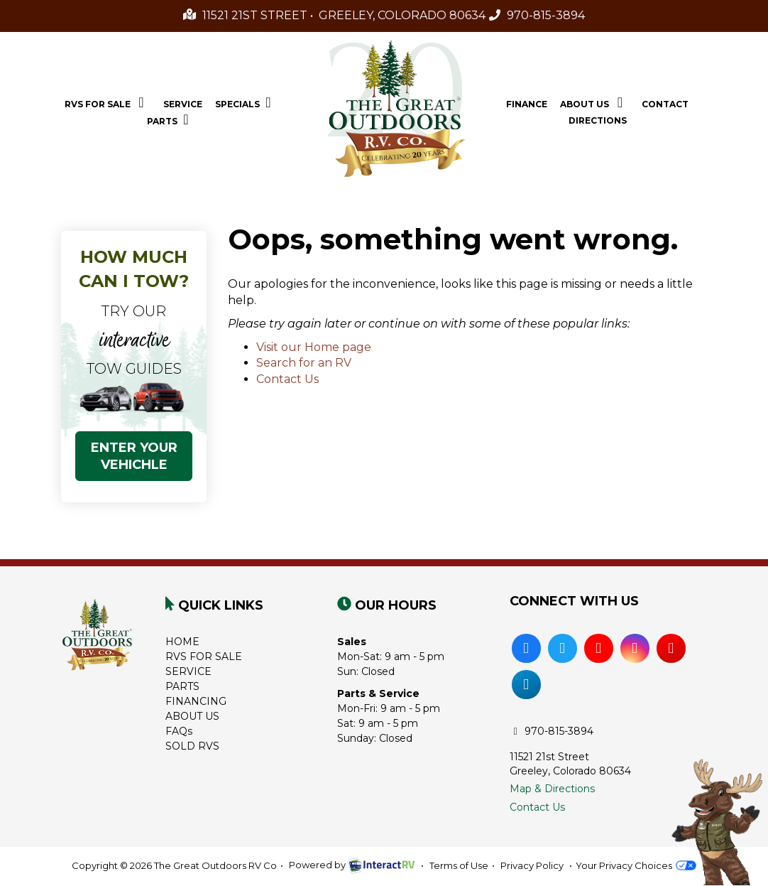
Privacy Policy (532, 865)
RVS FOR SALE (203, 656)
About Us (594, 102)
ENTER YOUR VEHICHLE (134, 456)
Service (182, 104)
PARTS (182, 686)
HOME (182, 641)
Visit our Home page (313, 347)
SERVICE (188, 671)
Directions (598, 120)
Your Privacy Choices (636, 865)
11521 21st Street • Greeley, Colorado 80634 (334, 15)
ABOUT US (192, 716)
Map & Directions (552, 788)
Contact (665, 104)
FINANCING (195, 701)
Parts (171, 119)
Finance (526, 104)
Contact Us (287, 379)
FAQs (178, 731)
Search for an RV (303, 362)
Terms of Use (458, 865)
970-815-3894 (536, 15)
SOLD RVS (192, 746)
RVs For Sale (107, 102)
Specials (246, 102)
